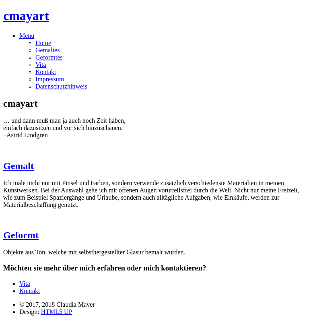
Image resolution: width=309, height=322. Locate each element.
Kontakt (45, 71)
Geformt (21, 235)
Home (43, 42)
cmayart (26, 15)
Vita (40, 64)
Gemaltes (47, 50)
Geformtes (49, 57)
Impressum (49, 79)
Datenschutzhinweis (61, 86)
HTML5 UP (56, 311)
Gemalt (18, 166)
